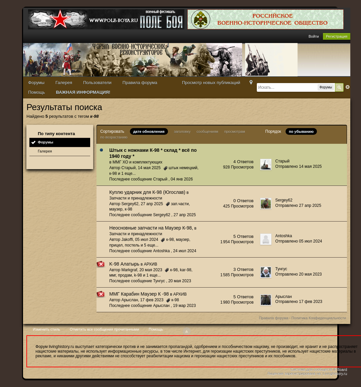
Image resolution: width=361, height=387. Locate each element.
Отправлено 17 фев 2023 (298, 301)
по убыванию (301, 131)
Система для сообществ (311, 369)
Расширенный (347, 87)
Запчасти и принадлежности (135, 198)
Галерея (63, 82)
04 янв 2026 (182, 179)
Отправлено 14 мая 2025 (298, 166)
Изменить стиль (46, 329)
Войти (314, 36)
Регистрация (336, 36)
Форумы (36, 82)
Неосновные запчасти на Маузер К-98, (151, 228)
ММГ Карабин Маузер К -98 (139, 294)
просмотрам (234, 131)
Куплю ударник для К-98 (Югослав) (147, 192)
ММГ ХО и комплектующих (137, 162)
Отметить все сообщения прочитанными (104, 329)
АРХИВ (150, 264)
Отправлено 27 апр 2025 (298, 205)
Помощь (36, 92)
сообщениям (207, 131)
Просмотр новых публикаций (211, 82)
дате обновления (149, 131)
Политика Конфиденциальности (319, 318)
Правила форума (140, 82)
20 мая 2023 (179, 281)
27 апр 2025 (185, 215)
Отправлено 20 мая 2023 (298, 274)
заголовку (182, 131)
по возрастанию (113, 137)
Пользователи (97, 82)
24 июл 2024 (184, 251)
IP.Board (340, 369)
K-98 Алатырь (124, 264)
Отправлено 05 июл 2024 (298, 241)
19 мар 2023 (184, 305)
